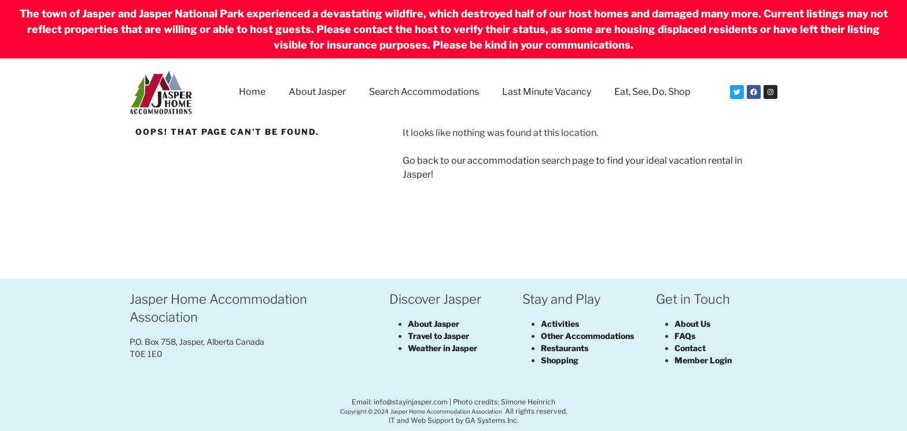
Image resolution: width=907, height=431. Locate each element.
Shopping (559, 360)
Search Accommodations (424, 91)
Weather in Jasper (442, 348)
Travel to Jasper (438, 336)
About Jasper (317, 91)
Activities (560, 324)
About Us (692, 324)
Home (252, 91)
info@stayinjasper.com (411, 401)
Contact (690, 348)
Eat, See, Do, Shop (652, 91)
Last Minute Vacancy (546, 91)
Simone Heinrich (528, 401)
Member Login (703, 360)
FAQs (684, 336)
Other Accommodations (587, 336)
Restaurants (564, 348)
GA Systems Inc (491, 420)
